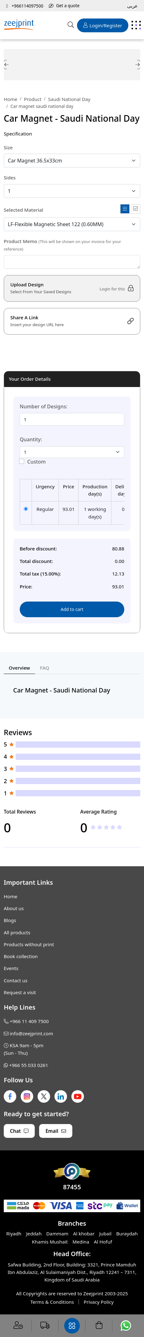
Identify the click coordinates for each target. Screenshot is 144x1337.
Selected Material (23, 210)
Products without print (29, 944)
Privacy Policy (99, 1302)
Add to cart (72, 609)
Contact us (16, 980)
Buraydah (127, 1233)
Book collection (21, 956)
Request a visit (20, 992)
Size (8, 147)
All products (17, 932)
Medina (81, 1242)
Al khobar (84, 1233)
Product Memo (62, 245)
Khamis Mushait (50, 1242)
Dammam (57, 1233)
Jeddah (33, 1233)
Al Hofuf (103, 1242)
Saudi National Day (69, 99)
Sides (10, 177)
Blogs (10, 920)
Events (11, 968)
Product (32, 99)
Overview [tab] (19, 668)
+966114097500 (24, 6)
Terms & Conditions (52, 1302)
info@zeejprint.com (31, 1033)
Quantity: (31, 439)
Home (10, 99)
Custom (36, 461)
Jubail (105, 1233)
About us (14, 908)
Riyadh (13, 1233)
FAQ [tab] (44, 668)
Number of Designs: (43, 406)
